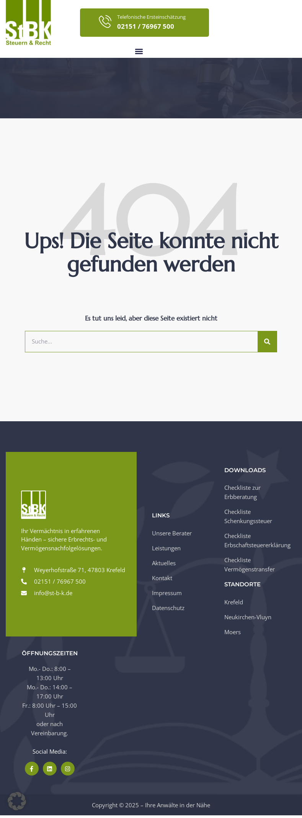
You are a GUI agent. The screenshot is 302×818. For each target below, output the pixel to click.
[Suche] (267, 344)
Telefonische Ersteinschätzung (151, 16)
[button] (139, 51)
